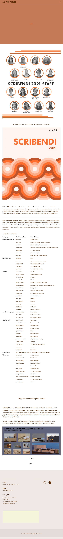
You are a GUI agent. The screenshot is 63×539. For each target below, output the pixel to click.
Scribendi (9, 2)
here (8, 229)
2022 (31, 459)
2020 (31, 464)
